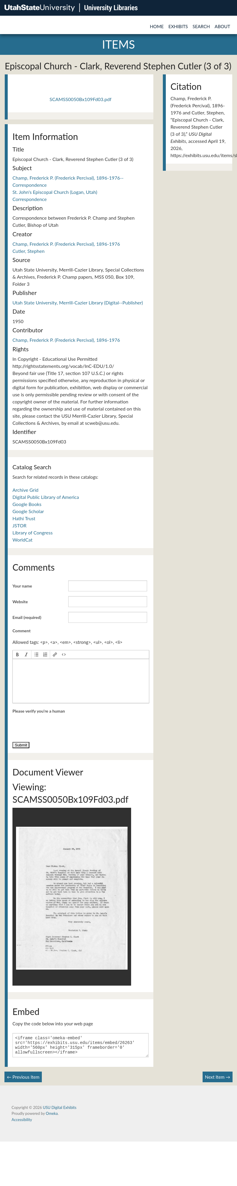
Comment (21, 630)
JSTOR (19, 525)
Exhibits (178, 26)
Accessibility (22, 1123)
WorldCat (22, 539)
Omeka (52, 1117)
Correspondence (29, 199)
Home (157, 26)
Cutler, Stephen (28, 251)
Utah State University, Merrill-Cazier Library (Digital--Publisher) (77, 302)
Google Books (27, 504)
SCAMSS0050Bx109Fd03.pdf (81, 99)
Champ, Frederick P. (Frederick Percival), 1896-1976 (66, 244)
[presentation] (17, 654)
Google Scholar (28, 511)
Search (201, 26)
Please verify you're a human (38, 710)
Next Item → (217, 1080)
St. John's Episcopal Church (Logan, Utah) (54, 192)
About (222, 26)
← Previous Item (23, 1080)
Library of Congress (32, 532)
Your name (22, 585)
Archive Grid (25, 490)
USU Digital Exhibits (59, 1111)
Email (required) (26, 617)
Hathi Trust (23, 518)
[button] (17, 654)
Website (20, 601)
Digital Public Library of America (45, 497)
